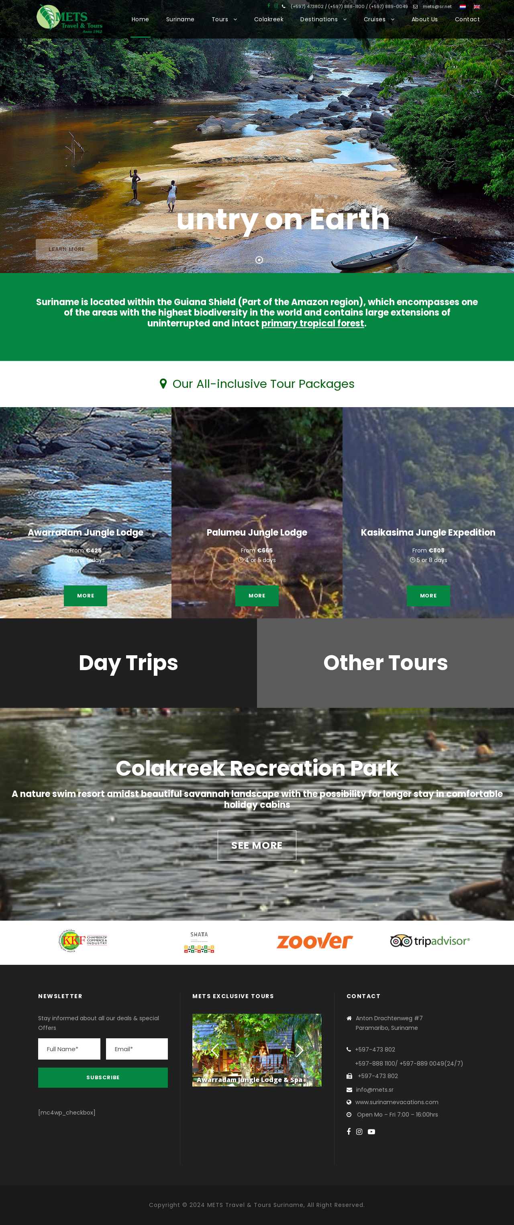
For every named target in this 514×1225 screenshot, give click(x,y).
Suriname (180, 19)
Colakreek (269, 19)
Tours (220, 19)
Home (140, 19)
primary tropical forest (312, 323)
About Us (425, 19)
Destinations (319, 19)
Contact (467, 19)
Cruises (375, 19)
